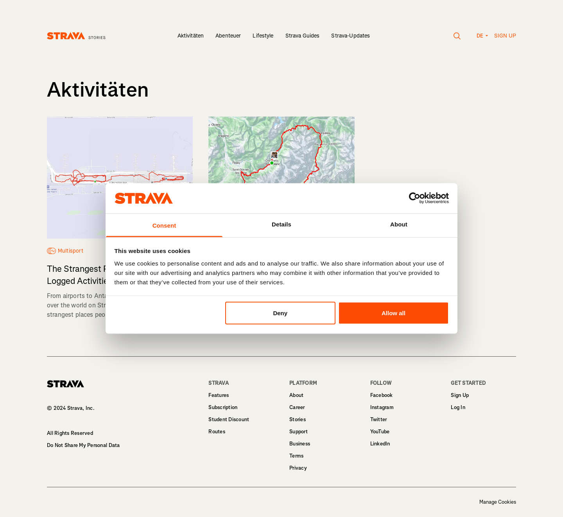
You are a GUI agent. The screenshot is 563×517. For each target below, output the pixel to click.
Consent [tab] (164, 225)
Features (218, 395)
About (296, 395)
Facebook (381, 395)
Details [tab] (281, 224)
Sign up (505, 35)
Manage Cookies (497, 502)
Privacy (298, 468)
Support (298, 431)
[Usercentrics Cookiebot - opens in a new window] (414, 198)
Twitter (378, 419)
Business (299, 443)
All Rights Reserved (70, 433)
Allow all (393, 313)
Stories (297, 419)
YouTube (380, 431)
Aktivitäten (191, 35)
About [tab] (398, 224)
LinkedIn (380, 443)
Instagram (382, 407)
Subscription (222, 407)
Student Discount (228, 419)
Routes (216, 431)
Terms (296, 455)
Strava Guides (302, 35)
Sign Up (460, 395)
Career (297, 407)
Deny (280, 313)
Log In (458, 407)
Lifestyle (263, 35)
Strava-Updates (350, 35)
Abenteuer (228, 35)
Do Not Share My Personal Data (83, 445)
